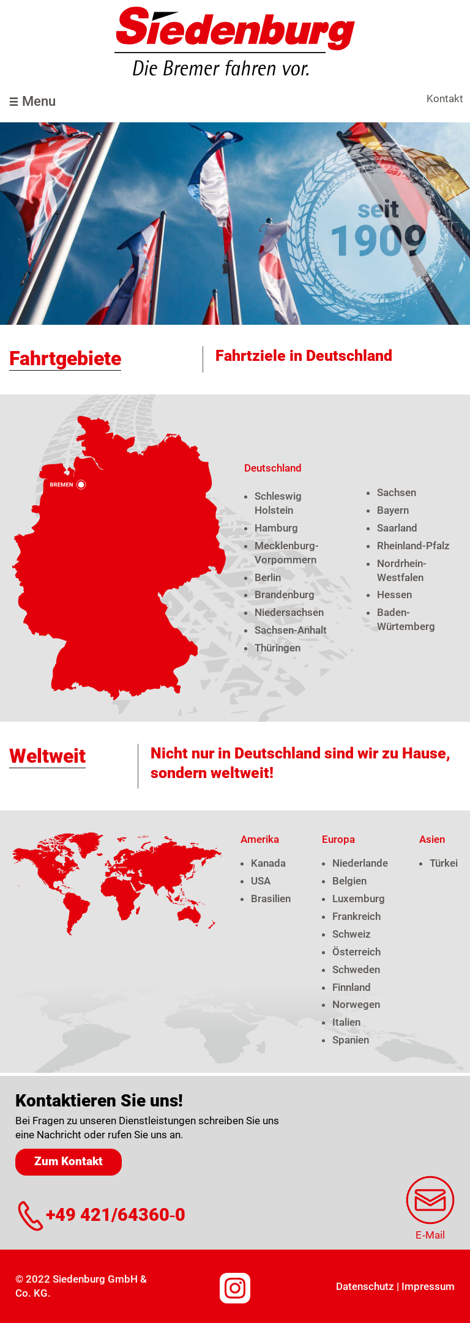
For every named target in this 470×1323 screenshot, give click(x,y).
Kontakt (445, 98)
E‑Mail (430, 1235)
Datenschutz (365, 1286)
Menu (39, 101)
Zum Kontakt (68, 1161)
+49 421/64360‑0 (116, 1215)
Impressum (428, 1286)
